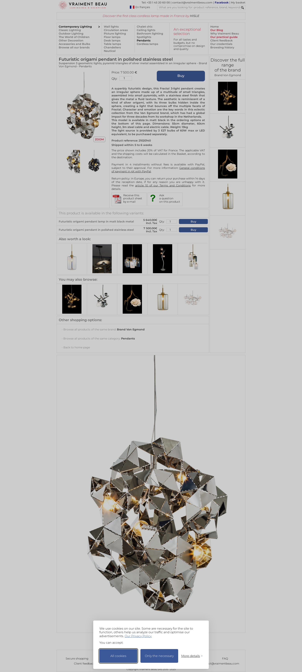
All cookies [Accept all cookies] (118, 656)
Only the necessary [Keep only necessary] (159, 656)
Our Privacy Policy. (138, 636)
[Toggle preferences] (190, 656)
